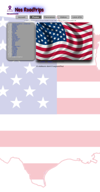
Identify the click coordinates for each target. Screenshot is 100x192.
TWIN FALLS (15, 41)
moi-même (43, 61)
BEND (13, 44)
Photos (35, 17)
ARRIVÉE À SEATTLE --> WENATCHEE (21, 24)
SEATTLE (14, 53)
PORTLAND (14, 48)
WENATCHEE (15, 25)
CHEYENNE (15, 36)
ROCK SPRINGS (16, 38)
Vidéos (63, 17)
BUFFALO (14, 34)
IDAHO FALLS (15, 40)
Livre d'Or (77, 17)
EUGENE (14, 47)
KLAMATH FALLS (16, 46)
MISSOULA (14, 28)
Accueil (21, 17)
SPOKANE (14, 26)
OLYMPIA (14, 50)
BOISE (13, 42)
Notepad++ (50, 61)
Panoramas (49, 17)
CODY (13, 32)
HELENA (14, 30)
